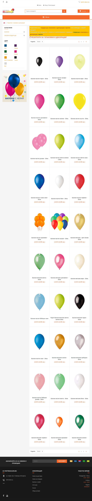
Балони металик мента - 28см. (39, 278)
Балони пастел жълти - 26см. (79, 118)
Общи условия (36, 491)
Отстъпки (34, 485)
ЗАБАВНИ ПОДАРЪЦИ (14, 35)
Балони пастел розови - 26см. (39, 158)
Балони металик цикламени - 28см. (59, 278)
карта (23, 476)
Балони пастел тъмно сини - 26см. (39, 198)
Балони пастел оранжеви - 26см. (39, 238)
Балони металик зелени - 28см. (79, 438)
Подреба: (33, 41)
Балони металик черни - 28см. (79, 318)
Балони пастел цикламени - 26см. (39, 118)
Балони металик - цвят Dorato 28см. (79, 238)
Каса (40, 5)
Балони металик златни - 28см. (59, 358)
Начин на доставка (37, 476)
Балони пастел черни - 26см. (39, 78)
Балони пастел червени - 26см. (79, 198)
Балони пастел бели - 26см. (59, 198)
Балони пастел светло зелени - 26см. (59, 158)
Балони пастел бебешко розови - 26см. (39, 398)
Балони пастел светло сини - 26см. (79, 158)
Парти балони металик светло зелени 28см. (59, 318)
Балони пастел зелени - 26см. (59, 118)
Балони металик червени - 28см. (39, 438)
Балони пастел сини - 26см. (39, 358)
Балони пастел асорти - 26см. (59, 238)
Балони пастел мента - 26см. (59, 398)
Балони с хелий (36, 482)
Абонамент (62, 461)
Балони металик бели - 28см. (79, 398)
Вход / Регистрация (50, 5)
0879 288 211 (85, 2)
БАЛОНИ (14, 32)
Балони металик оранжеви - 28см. (59, 438)
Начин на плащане (37, 479)
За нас (34, 488)
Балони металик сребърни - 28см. (79, 358)
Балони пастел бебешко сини (39, 318)
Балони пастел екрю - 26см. (79, 78)
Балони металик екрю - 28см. (79, 278)
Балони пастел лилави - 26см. (59, 78)
